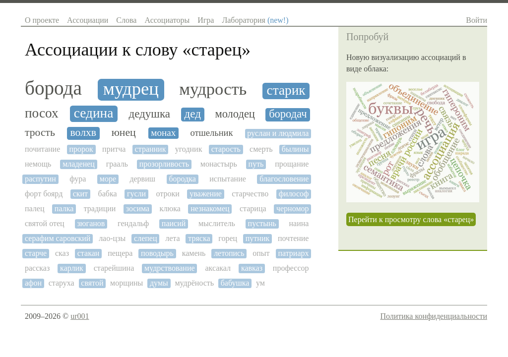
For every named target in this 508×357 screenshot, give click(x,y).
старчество (250, 193)
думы (159, 283)
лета (172, 238)
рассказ (37, 268)
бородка (182, 179)
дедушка (150, 114)
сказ (62, 253)
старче (36, 253)
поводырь (157, 253)
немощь (38, 164)
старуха (61, 283)
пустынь (262, 223)
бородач (288, 114)
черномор (292, 208)
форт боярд (44, 193)
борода (53, 88)
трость (40, 132)
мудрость (213, 88)
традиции (100, 208)
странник (150, 149)
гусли (136, 193)
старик (286, 90)
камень (194, 253)
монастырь (218, 164)
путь (256, 164)
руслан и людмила (278, 133)
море (108, 179)
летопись (229, 253)
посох (42, 113)
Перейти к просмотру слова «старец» (411, 219)
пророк (81, 149)
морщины (126, 283)
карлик (71, 268)
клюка (170, 208)
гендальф (133, 223)
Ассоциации (87, 20)
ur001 (79, 316)
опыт (261, 253)
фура (77, 179)
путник (257, 238)
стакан (88, 253)
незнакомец (209, 208)
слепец (145, 238)
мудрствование (169, 268)
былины (295, 149)
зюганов (91, 223)
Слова (126, 20)
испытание (227, 179)
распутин (40, 179)
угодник (188, 149)
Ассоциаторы (167, 20)
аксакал (218, 268)
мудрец (131, 89)
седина (94, 113)
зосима (137, 208)
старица (253, 208)
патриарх (293, 253)
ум (260, 283)
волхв (83, 132)
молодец (235, 114)
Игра (205, 20)
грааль (117, 164)
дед (193, 114)
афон (33, 283)
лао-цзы (112, 238)
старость (226, 149)
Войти (476, 20)
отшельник (211, 133)
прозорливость (164, 164)
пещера (120, 253)
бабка (107, 193)
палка (64, 208)
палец (34, 208)
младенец (79, 164)
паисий (174, 223)
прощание (292, 164)
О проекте (42, 20)
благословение (284, 179)
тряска (199, 238)
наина (299, 223)
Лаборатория (255, 20)
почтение (293, 238)
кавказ (251, 268)
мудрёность (194, 283)
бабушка (235, 283)
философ (294, 193)
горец (227, 238)
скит (80, 193)
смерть (261, 149)
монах (163, 132)
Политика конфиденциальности (433, 316)
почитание (42, 149)
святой (92, 283)
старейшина (114, 268)
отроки (168, 193)
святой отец (44, 223)
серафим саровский (57, 238)
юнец (124, 132)
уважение (206, 193)
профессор (291, 268)
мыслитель (216, 223)
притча (114, 149)
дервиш (142, 179)
